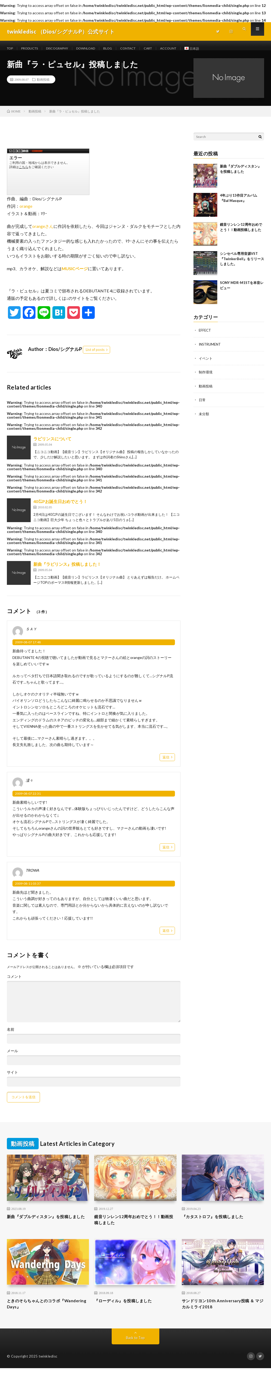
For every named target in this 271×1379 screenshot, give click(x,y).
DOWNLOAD (98, 48)
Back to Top (135, 1348)
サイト (12, 1078)
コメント (14, 983)
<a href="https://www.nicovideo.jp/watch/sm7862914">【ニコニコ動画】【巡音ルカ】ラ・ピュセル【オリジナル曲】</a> (48, 178)
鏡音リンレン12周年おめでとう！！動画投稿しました (133, 1226)
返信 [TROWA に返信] (165, 937)
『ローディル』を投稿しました (128, 1310)
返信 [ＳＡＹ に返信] (165, 763)
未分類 (204, 419)
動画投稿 (43, 85)
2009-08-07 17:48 (28, 648)
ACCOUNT (191, 48)
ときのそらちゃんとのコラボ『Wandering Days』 (39, 1313)
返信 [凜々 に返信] (165, 853)
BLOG (123, 48)
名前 (10, 1036)
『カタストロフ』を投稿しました (218, 1223)
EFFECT (205, 336)
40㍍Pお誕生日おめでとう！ (60, 507)
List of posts (95, 356)
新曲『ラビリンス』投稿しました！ (67, 570)
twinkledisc (48, 1367)
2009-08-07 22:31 (28, 800)
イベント (206, 364)
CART (168, 48)
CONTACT (145, 48)
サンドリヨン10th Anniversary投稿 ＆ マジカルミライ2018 (221, 1313)
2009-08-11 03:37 (28, 890)
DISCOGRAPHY (65, 48)
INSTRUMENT (211, 350)
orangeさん (42, 232)
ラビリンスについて (52, 444)
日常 (202, 405)
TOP (11, 48)
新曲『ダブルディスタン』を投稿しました (46, 1226)
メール (12, 1057)
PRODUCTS (33, 48)
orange (26, 212)
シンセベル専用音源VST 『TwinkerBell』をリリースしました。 (242, 265)
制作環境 (206, 378)
